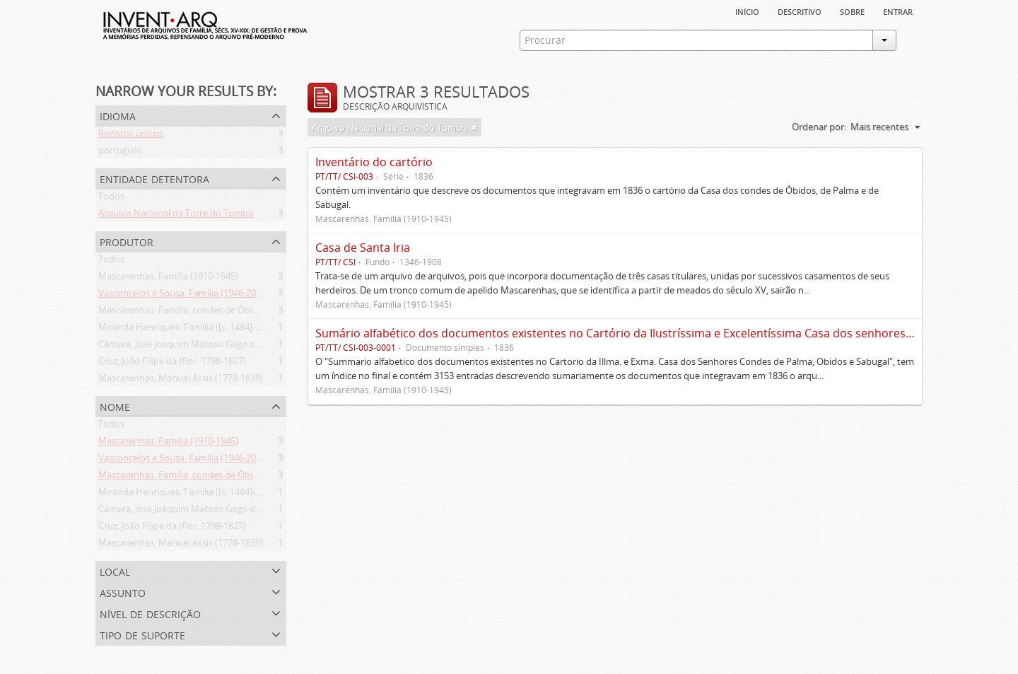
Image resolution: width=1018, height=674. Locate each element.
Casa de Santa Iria (362, 247)
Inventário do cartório (374, 162)
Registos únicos (130, 135)
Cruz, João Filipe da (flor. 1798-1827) (172, 363)
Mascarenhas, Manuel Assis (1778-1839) (180, 380)
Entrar (898, 10)
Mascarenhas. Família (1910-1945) (168, 278)
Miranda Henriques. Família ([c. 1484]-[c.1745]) (194, 329)
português (120, 152)
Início (747, 10)
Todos (111, 198)
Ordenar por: (819, 126)
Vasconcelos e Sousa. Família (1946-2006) (183, 295)
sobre (852, 10)
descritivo (799, 10)
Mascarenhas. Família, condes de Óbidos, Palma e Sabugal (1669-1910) (244, 312)
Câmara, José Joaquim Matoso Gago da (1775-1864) (204, 346)
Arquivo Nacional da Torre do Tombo (176, 215)
